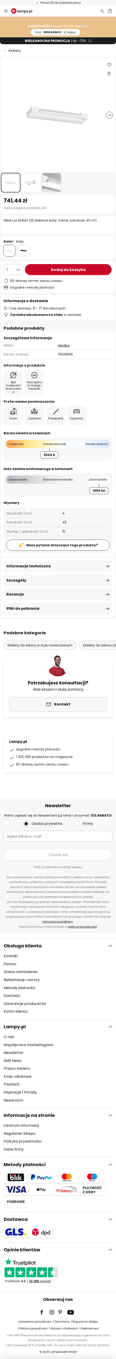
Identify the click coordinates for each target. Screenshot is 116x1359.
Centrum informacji (21, 1125)
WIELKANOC (55, 32)
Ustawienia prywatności (35, 1321)
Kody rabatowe (17, 1076)
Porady (30, 1092)
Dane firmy (14, 1149)
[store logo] (24, 10)
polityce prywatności (82, 927)
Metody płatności (19, 987)
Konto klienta (16, 1011)
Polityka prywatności (22, 1141)
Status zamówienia (20, 971)
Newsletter (14, 1052)
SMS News (13, 1060)
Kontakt (11, 956)
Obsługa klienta (22, 946)
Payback (11, 1084)
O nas (9, 1036)
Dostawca (16, 1219)
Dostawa (12, 995)
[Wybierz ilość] (13, 269)
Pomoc (10, 964)
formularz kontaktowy (58, 922)
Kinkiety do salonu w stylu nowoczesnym (40, 645)
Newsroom (13, 1100)
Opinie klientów (22, 1250)
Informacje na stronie (29, 1115)
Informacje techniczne (28, 566)
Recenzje (15, 594)
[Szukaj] (102, 10)
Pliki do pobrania (22, 608)
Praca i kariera (17, 1068)
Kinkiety (15, 50)
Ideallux (64, 345)
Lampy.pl (15, 1026)
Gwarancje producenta (25, 1003)
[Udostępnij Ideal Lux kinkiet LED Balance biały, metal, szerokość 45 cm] (109, 73)
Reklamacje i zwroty (22, 979)
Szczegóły (16, 580)
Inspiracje (12, 1092)
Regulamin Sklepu (19, 1133)
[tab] (58, 978)
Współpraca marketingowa (28, 1044)
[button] (10, 182)
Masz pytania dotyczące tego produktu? (62, 545)
